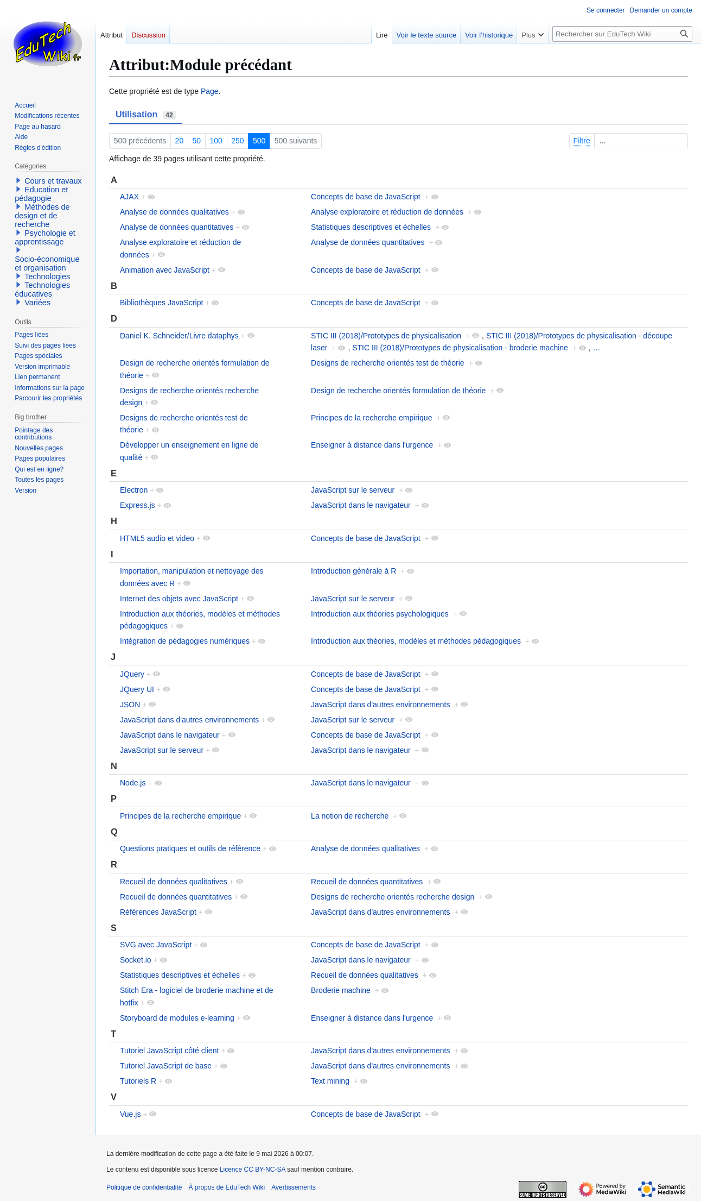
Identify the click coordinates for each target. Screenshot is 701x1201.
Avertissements (293, 1187)
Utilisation (146, 115)
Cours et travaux (53, 181)
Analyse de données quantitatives (176, 227)
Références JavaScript (158, 912)
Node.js (132, 782)
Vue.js (130, 1114)
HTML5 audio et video (157, 538)
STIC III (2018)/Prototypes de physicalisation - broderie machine (460, 347)
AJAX (129, 196)
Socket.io (135, 959)
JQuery (132, 674)
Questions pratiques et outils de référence (190, 848)
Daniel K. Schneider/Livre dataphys (179, 335)
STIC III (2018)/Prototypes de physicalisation (386, 335)
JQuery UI (137, 689)
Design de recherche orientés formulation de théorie (398, 390)
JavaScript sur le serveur (352, 490)
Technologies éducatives (42, 289)
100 (216, 140)
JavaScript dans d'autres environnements (380, 704)
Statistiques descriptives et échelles (371, 227)
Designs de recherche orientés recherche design (392, 896)
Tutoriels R (138, 1081)
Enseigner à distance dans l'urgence (372, 445)
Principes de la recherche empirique (371, 417)
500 (259, 140)
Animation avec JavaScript (164, 270)
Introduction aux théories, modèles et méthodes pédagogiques (416, 641)
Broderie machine (341, 990)
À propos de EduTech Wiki (226, 1187)
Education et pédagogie (41, 194)
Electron (134, 490)
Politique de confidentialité (144, 1187)
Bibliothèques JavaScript (161, 302)
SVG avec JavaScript (156, 944)
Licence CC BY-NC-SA (252, 1169)
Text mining (330, 1081)
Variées (37, 302)
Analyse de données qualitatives (174, 211)
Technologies (47, 276)
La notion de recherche (349, 816)
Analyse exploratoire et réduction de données (387, 211)
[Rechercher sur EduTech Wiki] (622, 34)
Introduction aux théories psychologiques (380, 613)
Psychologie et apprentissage (45, 237)
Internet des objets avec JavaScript (179, 598)
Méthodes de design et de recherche (42, 216)
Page (210, 91)
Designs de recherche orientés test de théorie (387, 363)
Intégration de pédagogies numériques (185, 641)
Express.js (137, 505)
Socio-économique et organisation (47, 263)
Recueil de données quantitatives (367, 881)
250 (237, 140)
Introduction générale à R (353, 571)
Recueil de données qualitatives (173, 881)
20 (179, 140)
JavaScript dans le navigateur (361, 505)
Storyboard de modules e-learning (177, 1018)
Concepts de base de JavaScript (365, 196)
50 (197, 140)
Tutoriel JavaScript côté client (169, 1050)
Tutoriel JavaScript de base (166, 1065)
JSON (130, 704)
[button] (18, 180)
